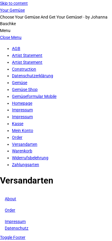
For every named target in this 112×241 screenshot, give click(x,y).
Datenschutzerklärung (32, 75)
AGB (16, 48)
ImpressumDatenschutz (16, 225)
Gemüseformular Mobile (34, 96)
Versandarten (24, 144)
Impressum (22, 109)
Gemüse (19, 82)
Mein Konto (22, 130)
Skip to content (14, 3)
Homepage (22, 103)
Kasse (17, 123)
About (10, 198)
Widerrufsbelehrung (30, 157)
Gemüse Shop (25, 89)
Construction (24, 69)
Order (17, 137)
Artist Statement (27, 55)
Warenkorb (22, 150)
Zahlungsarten (25, 164)
